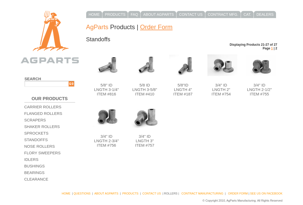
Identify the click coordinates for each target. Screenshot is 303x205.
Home (94, 14)
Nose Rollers (39, 146)
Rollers (170, 193)
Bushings (34, 166)
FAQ (134, 14)
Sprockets (36, 133)
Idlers (31, 159)
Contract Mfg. (223, 14)
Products (115, 14)
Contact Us (191, 14)
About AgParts (158, 14)
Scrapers (35, 120)
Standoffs (36, 139)
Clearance (36, 179)
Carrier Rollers (43, 107)
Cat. (247, 14)
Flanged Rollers (43, 113)
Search (33, 78)
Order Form (156, 26)
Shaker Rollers (42, 126)
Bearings (34, 172)
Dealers (264, 14)
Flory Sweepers (42, 153)
